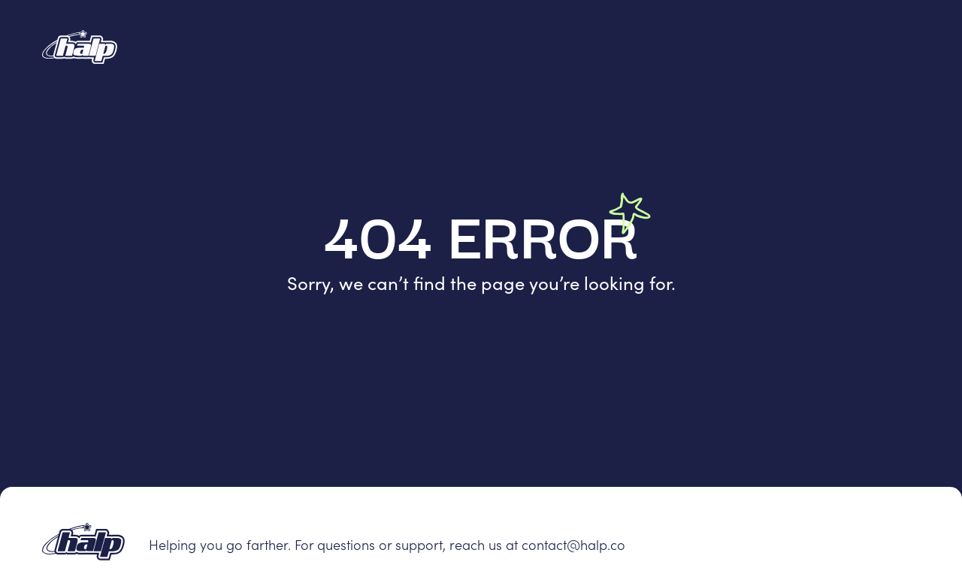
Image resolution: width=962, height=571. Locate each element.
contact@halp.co (573, 544)
